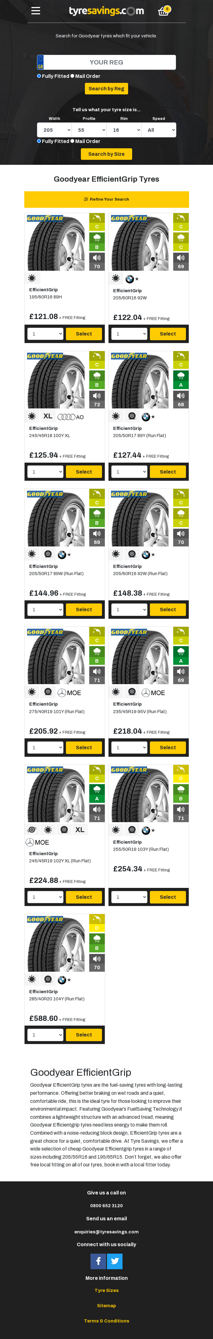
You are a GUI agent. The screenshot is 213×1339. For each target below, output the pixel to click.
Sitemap (106, 1305)
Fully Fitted (55, 76)
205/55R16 (75, 1157)
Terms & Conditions (106, 1320)
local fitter (145, 1164)
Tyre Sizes (107, 1290)
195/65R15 (109, 1157)
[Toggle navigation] (35, 11)
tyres (163, 1133)
